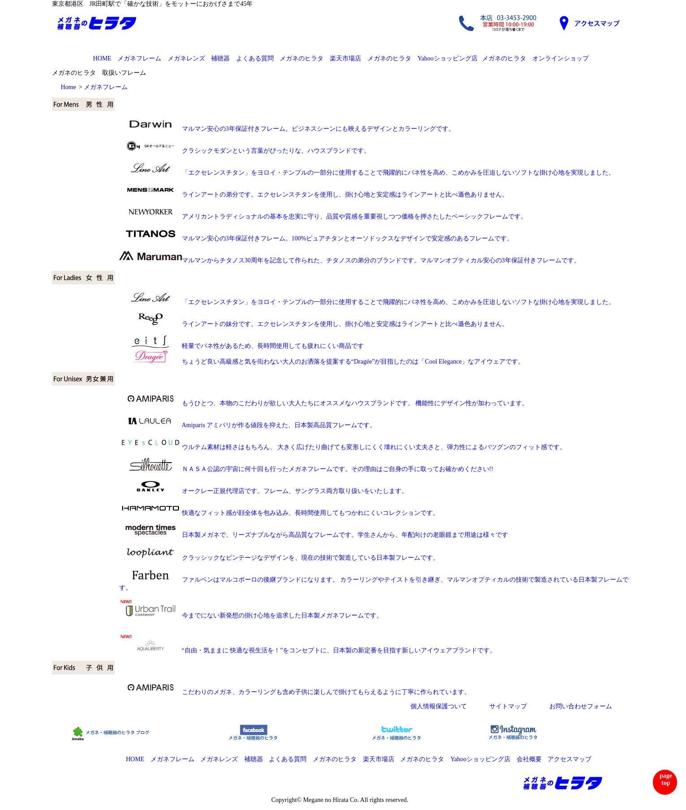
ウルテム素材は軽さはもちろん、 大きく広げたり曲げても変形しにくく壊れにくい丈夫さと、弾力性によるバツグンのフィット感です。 (342, 447)
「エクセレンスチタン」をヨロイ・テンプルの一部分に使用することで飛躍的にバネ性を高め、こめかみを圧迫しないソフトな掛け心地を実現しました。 (398, 172)
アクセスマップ (569, 759)
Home (68, 87)
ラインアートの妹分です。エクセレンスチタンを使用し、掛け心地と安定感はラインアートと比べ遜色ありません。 (313, 324)
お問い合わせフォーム (580, 706)
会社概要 (529, 759)
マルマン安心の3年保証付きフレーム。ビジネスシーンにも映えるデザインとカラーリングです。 (287, 128)
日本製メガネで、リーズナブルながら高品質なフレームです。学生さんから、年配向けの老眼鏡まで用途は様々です (313, 534)
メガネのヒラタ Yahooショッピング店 (422, 58)
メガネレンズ (186, 58)
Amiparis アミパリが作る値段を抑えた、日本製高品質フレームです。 (247, 425)
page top (666, 779)
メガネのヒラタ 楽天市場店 (320, 58)
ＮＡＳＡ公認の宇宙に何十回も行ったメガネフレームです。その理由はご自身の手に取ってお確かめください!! (306, 469)
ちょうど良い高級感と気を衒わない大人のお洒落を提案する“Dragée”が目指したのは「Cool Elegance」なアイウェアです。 (322, 361)
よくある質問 (255, 58)
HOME (102, 58)
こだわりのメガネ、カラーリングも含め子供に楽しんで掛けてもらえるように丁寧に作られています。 (294, 692)
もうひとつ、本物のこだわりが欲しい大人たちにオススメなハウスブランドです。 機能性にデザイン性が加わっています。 (324, 403)
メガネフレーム (139, 58)
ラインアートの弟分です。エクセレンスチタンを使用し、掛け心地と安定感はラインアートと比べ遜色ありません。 (313, 194)
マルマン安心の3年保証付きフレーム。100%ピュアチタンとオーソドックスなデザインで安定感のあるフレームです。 (316, 238)
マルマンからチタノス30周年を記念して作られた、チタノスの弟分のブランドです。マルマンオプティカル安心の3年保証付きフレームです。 (349, 260)
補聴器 (220, 58)
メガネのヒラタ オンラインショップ (535, 58)
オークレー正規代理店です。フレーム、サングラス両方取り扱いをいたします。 (263, 491)
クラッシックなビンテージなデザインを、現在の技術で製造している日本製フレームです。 (310, 557)
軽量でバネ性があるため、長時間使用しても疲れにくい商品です (241, 346)
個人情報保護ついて (438, 706)
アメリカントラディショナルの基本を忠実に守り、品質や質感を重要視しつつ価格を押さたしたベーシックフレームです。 (323, 216)
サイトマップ (508, 706)
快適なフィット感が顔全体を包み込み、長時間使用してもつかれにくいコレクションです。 (279, 513)
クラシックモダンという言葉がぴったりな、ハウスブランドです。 (244, 150)
